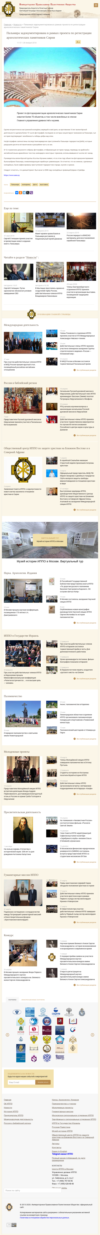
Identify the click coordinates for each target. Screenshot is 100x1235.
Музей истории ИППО (62, 1131)
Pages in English (59, 1151)
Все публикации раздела (86, 370)
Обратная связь (59, 1188)
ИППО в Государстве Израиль (66, 1123)
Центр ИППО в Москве (62, 1169)
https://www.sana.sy (12, 175)
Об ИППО (8, 1103)
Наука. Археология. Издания (65, 1099)
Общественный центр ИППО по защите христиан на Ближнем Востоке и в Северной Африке (73, 1137)
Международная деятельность (18, 1119)
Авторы (55, 1143)
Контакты (56, 1147)
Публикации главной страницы (53, 314)
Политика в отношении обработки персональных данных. (45, 1217)
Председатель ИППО (13, 1115)
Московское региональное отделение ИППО (73, 1115)
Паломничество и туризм (64, 1103)
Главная (8, 24)
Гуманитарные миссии (62, 1111)
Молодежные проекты (62, 1107)
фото (35, 184)
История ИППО (11, 1111)
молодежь (26, 184)
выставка (44, 184)
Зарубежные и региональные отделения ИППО (74, 1119)
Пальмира (15, 184)
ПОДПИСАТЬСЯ (43, 1082)
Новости (17, 24)
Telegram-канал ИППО (62, 1153)
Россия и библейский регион (17, 1123)
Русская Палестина (61, 1127)
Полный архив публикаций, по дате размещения (68, 1159)
